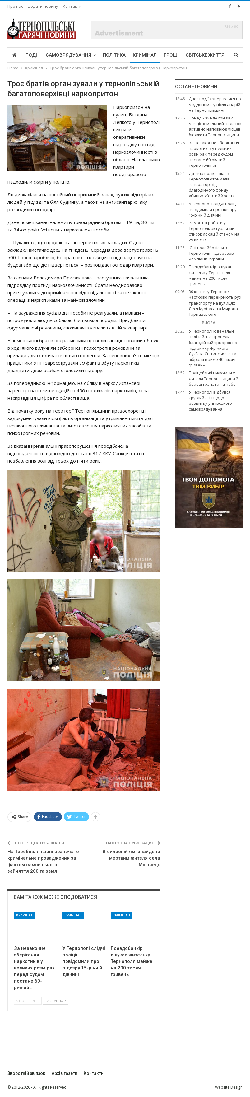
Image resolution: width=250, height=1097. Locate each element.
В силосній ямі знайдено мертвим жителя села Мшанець (131, 858)
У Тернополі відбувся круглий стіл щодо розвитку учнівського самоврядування (210, 400)
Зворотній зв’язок (26, 1073)
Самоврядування (68, 55)
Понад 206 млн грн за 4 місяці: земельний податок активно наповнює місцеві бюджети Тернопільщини (215, 126)
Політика (114, 55)
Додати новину (43, 6)
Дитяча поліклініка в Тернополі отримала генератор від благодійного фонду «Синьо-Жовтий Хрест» (211, 184)
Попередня (27, 1000)
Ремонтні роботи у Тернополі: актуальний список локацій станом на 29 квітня (214, 231)
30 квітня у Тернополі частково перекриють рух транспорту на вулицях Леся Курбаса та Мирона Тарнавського (215, 303)
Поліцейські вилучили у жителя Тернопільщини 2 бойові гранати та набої (213, 378)
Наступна (55, 1000)
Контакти (72, 6)
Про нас (15, 6)
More (192, 55)
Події (32, 55)
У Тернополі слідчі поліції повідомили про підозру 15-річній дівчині (213, 209)
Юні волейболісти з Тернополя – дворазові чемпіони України (212, 253)
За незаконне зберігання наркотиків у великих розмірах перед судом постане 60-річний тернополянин (214, 154)
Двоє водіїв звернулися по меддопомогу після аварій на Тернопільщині (215, 104)
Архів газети (64, 1073)
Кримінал (145, 55)
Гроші (171, 55)
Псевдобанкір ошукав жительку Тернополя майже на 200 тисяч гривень (211, 275)
